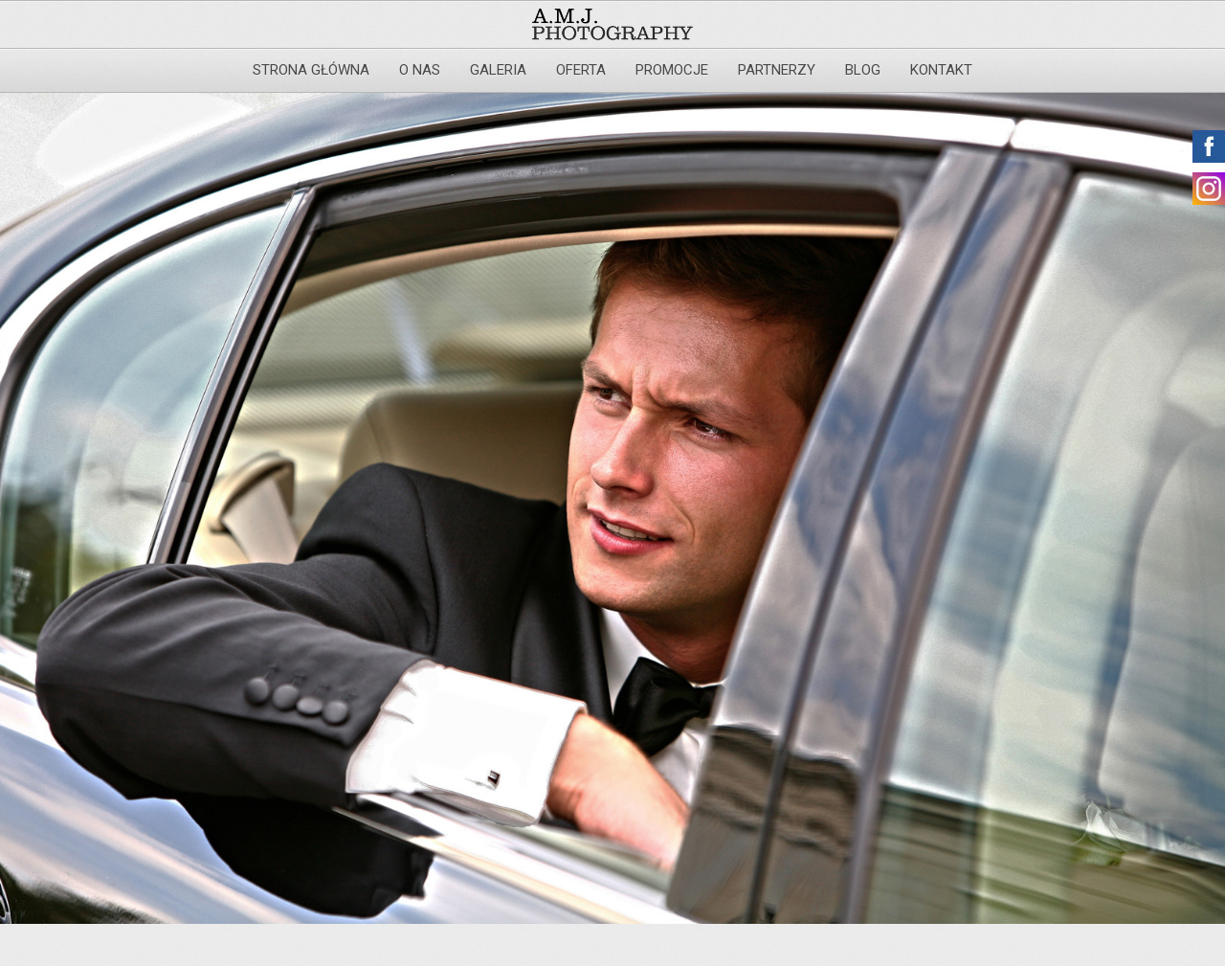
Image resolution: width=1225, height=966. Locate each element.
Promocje (671, 70)
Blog (862, 70)
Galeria (498, 70)
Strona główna (311, 70)
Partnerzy (776, 70)
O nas (419, 70)
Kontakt (941, 70)
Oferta (581, 70)
